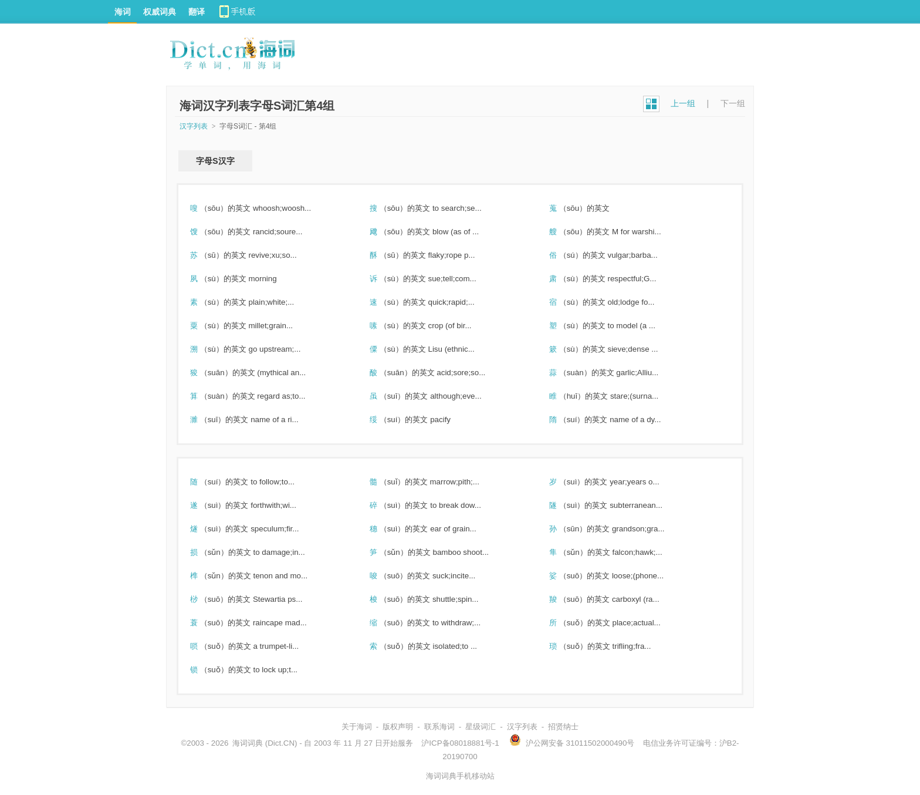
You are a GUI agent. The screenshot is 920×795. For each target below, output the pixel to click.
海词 (122, 11)
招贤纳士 (563, 726)
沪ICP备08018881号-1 (460, 743)
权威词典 (159, 11)
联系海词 (439, 726)
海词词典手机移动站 (460, 776)
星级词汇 (480, 726)
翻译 (196, 11)
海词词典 (247, 743)
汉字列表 (194, 126)
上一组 (683, 103)
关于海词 (356, 726)
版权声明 (398, 726)
